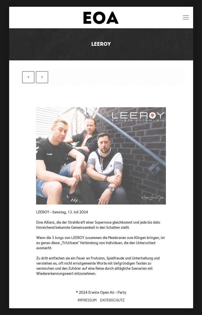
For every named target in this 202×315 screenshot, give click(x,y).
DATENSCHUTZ (112, 300)
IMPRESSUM (87, 300)
